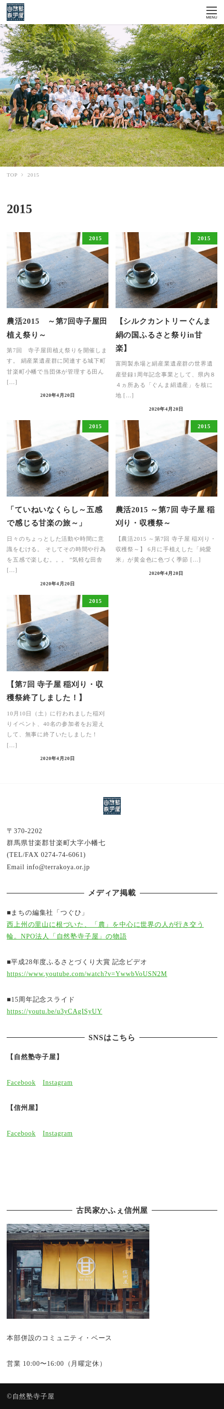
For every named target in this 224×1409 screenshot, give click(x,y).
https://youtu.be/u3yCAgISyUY (54, 1011)
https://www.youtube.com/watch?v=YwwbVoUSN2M (87, 973)
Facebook (21, 1082)
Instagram (58, 1082)
